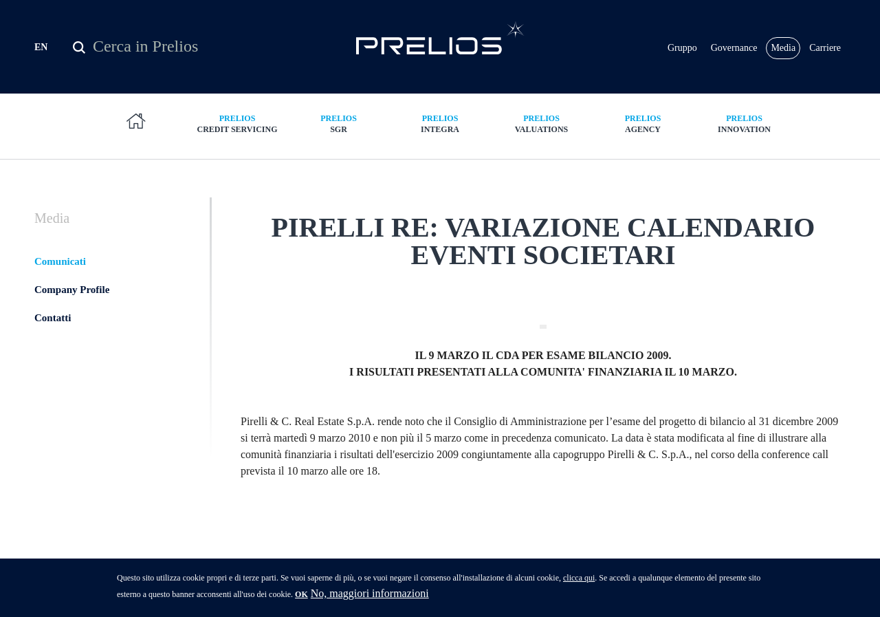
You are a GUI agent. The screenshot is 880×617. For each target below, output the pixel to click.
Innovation (744, 123)
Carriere (825, 48)
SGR (339, 123)
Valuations (542, 123)
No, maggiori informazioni (370, 598)
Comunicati (60, 261)
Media (783, 48)
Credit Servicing (237, 123)
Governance (734, 48)
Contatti (52, 317)
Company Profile (71, 289)
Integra (440, 123)
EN (40, 47)
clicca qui (579, 582)
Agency (643, 123)
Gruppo (682, 48)
